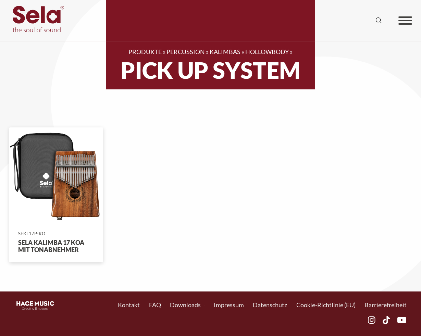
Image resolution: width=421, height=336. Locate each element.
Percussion (185, 51)
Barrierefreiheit (385, 305)
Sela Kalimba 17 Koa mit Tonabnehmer (51, 246)
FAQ (155, 305)
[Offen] (405, 20)
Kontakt (129, 305)
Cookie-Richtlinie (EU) (326, 305)
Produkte (145, 51)
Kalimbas (225, 51)
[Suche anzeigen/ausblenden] (379, 20)
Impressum (229, 305)
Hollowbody (267, 51)
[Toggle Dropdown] (204, 305)
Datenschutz (270, 305)
